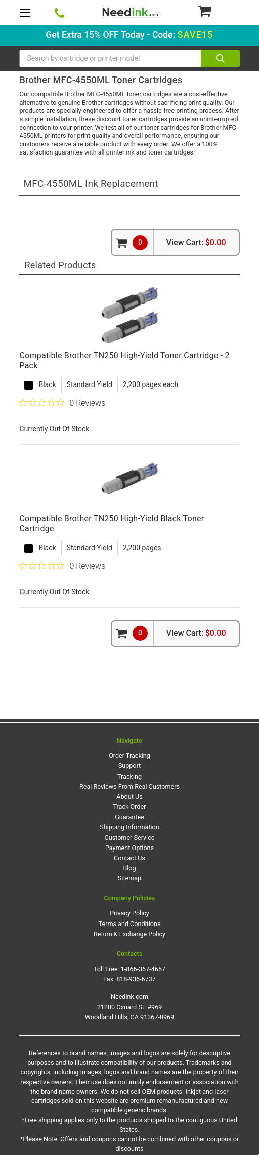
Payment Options (129, 848)
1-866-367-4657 (143, 969)
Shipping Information (129, 827)
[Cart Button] (218, 10)
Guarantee (129, 817)
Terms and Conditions (130, 924)
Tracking (129, 776)
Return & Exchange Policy (129, 934)
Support (129, 765)
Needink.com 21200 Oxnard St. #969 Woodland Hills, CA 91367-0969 (130, 1007)
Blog (129, 868)
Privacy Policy (129, 913)
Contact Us (129, 858)
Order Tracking (129, 755)
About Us (129, 796)
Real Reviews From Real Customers (129, 786)
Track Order (129, 807)
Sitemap (129, 878)
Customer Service (130, 837)
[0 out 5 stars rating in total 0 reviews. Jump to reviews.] (62, 402)
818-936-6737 (136, 979)
